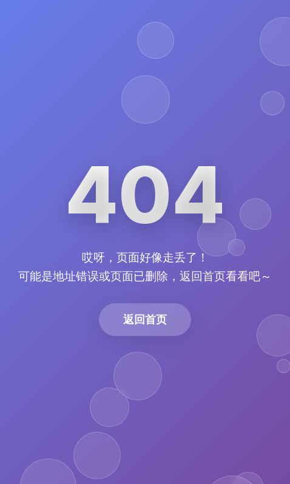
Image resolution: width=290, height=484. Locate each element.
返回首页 (145, 319)
